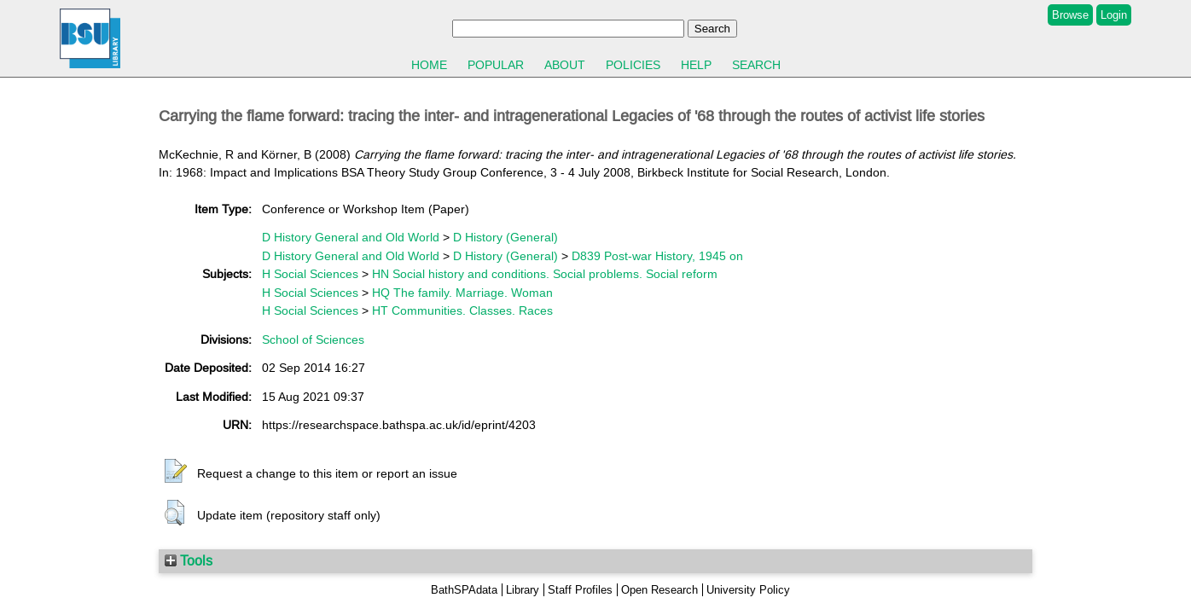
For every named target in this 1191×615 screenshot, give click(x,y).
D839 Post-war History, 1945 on (657, 256)
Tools (188, 560)
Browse (1070, 15)
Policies (633, 65)
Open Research (659, 589)
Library (522, 589)
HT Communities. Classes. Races (462, 310)
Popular (496, 65)
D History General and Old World (350, 237)
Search (756, 65)
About (564, 65)
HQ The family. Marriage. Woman (462, 292)
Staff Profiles (580, 589)
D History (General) (505, 237)
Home (429, 65)
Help (696, 65)
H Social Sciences (310, 274)
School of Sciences (313, 339)
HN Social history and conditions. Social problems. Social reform (545, 274)
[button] (176, 471)
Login (1114, 15)
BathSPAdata (464, 589)
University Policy (748, 589)
